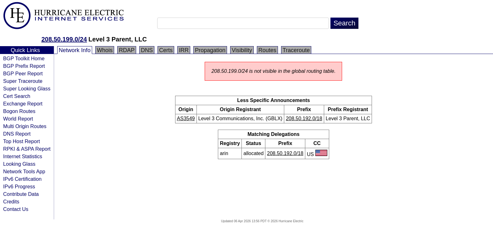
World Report (18, 118)
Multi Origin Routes (25, 126)
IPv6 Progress (19, 186)
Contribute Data (21, 194)
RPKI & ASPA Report (27, 149)
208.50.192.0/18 (304, 118)
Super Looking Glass (26, 88)
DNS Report (16, 134)
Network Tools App (24, 171)
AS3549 (186, 118)
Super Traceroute (22, 81)
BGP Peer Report (23, 73)
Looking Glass (19, 164)
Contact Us (15, 209)
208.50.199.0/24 (64, 39)
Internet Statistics (22, 156)
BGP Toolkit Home (24, 58)
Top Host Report (21, 141)
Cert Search (16, 96)
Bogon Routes (19, 111)
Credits (11, 201)
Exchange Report (22, 103)
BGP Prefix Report (24, 66)
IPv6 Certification (22, 179)
